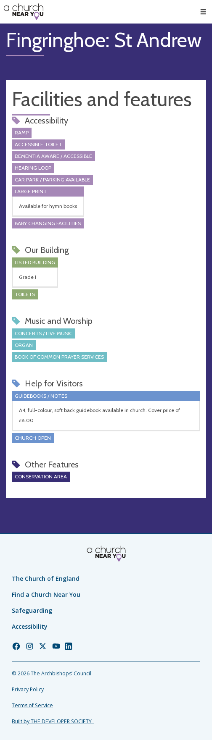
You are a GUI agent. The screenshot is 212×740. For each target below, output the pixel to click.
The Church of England (46, 579)
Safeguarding (32, 610)
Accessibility (30, 626)
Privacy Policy (28, 689)
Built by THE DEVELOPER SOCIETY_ (53, 721)
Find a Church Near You (46, 594)
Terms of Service (32, 705)
